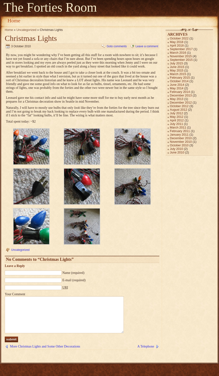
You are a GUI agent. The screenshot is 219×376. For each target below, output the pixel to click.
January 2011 (179, 134)
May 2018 (176, 42)
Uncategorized (26, 30)
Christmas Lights (31, 38)
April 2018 (177, 45)
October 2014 (179, 81)
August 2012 (178, 109)
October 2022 (179, 38)
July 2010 (176, 149)
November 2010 (181, 141)
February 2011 (180, 131)
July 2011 (176, 124)
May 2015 (176, 70)
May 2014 (176, 88)
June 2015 (177, 67)
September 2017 (181, 49)
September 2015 (181, 60)
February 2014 (180, 92)
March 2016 (178, 52)
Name (66, 273)
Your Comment (15, 294)
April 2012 (177, 120)
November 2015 (181, 56)
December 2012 (181, 102)
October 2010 (179, 145)
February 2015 (180, 77)
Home (14, 21)
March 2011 (178, 127)
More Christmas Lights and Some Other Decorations (45, 353)
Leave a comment (147, 46)
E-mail (66, 280)
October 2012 (179, 106)
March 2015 (178, 74)
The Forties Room (50, 7)
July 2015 (176, 63)
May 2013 (176, 99)
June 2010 (177, 152)
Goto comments (117, 46)
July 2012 (176, 113)
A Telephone (145, 353)
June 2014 (177, 84)
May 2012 (176, 117)
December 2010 (181, 138)
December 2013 (181, 95)
